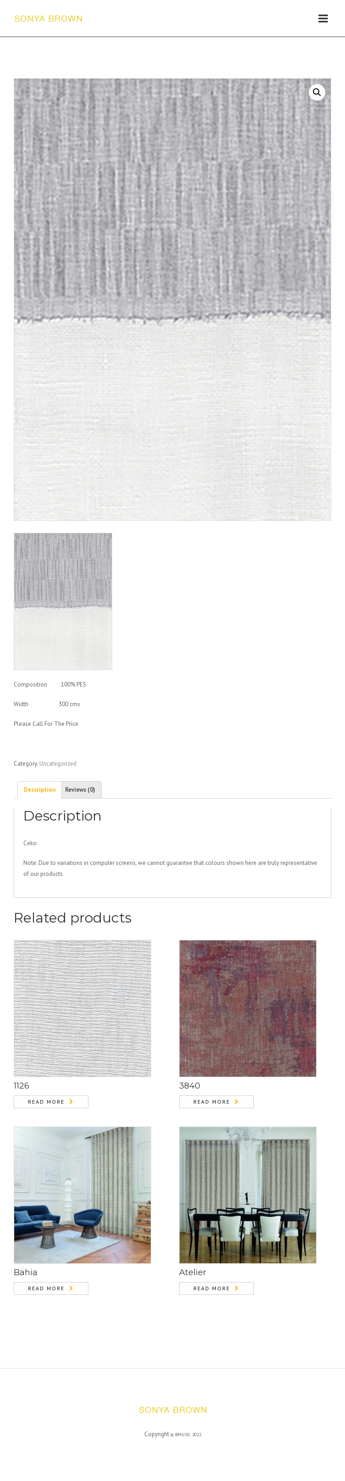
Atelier (192, 1272)
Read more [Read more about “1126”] (46, 1101)
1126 (21, 1086)
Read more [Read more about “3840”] (211, 1101)
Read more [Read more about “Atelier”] (211, 1288)
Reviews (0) (80, 790)
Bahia (26, 1272)
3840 (189, 1086)
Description (39, 790)
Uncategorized (58, 763)
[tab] (39, 790)
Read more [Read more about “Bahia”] (46, 1288)
